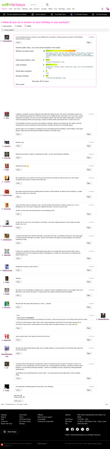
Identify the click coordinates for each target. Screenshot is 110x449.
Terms (21, 417)
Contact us (4, 421)
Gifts (10, 9)
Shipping (4, 415)
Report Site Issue (6, 423)
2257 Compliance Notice (95, 443)
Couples (44, 9)
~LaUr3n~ (7, 181)
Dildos (50, 9)
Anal (55, 9)
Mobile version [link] (42, 443)
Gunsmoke (7, 209)
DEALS (4, 9)
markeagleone (7, 41)
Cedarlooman (7, 239)
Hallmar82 (7, 255)
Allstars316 (7, 340)
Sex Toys (17, 9)
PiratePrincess (7, 195)
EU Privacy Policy (25, 421)
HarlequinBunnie (103, 319)
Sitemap (22, 423)
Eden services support (45, 417)
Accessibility (42, 419)
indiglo (7, 294)
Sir (7, 367)
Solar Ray (7, 158)
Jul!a (7, 118)
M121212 (7, 307)
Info (73, 9)
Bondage (62, 9)
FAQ (2, 419)
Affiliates (40, 415)
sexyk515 (7, 146)
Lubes (68, 9)
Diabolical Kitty (7, 270)
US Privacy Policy (25, 419)
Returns (3, 417)
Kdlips (7, 282)
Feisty (7, 390)
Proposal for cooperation (46, 421)
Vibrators (25, 9)
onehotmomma (7, 226)
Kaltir (7, 169)
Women (37, 9)
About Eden (23, 415)
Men (30, 9)
